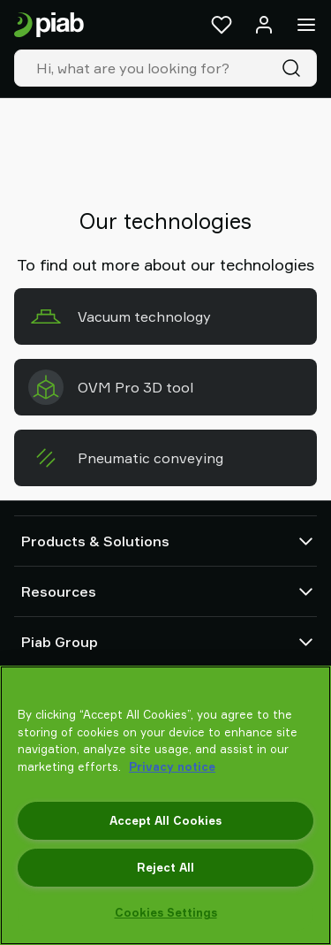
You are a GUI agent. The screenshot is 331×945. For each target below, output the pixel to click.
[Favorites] (221, 25)
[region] (165, 805)
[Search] (295, 68)
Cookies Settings (166, 912)
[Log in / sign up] (264, 25)
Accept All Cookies (165, 820)
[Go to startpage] (49, 25)
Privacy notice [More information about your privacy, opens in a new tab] (172, 766)
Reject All (165, 867)
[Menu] (306, 25)
